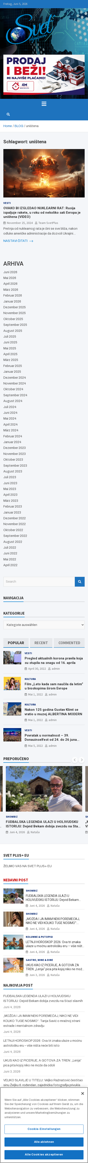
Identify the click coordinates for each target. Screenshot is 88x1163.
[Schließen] (83, 1095)
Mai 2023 (9, 489)
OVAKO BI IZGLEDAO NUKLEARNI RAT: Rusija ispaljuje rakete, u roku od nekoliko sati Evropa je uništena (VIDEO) (42, 212)
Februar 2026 (12, 295)
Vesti (7, 203)
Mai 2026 (9, 278)
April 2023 (10, 494)
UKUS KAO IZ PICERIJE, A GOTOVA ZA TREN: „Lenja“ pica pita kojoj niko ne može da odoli (55, 969)
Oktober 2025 (13, 319)
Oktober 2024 (13, 389)
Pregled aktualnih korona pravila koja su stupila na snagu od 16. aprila (54, 660)
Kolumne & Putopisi (39, 936)
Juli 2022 (9, 547)
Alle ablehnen (44, 1143)
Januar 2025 (12, 371)
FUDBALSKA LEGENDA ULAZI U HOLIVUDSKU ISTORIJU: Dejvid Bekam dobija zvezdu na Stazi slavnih (43, 826)
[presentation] (75, 760)
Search (80, 582)
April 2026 (10, 283)
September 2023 (15, 465)
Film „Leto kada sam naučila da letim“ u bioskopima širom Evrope (54, 686)
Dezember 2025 (14, 307)
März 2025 (10, 360)
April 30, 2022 (37, 669)
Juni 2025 (10, 342)
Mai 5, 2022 (35, 746)
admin (56, 669)
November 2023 (14, 454)
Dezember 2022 (14, 518)
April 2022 (10, 565)
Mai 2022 (9, 559)
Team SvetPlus (48, 223)
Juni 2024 (10, 412)
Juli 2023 (9, 477)
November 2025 (14, 313)
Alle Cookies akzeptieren (44, 1156)
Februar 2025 (12, 366)
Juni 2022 (10, 553)
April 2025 (10, 354)
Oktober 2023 (13, 459)
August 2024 (12, 401)
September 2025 (15, 325)
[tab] (16, 643)
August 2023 (12, 471)
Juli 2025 (9, 336)
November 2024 (14, 383)
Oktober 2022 (13, 530)
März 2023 (10, 500)
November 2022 (14, 524)
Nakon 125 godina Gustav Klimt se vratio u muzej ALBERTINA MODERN (53, 712)
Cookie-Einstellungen (44, 1130)
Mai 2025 (9, 348)
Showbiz (12, 816)
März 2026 (10, 289)
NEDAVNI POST (15, 880)
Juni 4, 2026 (17, 832)
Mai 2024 (9, 418)
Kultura (30, 679)
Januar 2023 (12, 512)
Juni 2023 (10, 483)
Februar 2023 (12, 506)
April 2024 (10, 424)
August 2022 (12, 542)
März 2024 (10, 430)
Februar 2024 (12, 436)
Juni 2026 (10, 272)
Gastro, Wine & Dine (39, 960)
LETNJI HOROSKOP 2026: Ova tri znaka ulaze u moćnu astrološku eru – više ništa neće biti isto (55, 946)
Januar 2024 (12, 442)
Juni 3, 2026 (37, 975)
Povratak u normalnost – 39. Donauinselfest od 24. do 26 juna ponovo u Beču (51, 739)
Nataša (35, 832)
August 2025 (12, 331)
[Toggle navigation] (44, 104)
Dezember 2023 (14, 448)
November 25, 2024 (20, 223)
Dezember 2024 (14, 377)
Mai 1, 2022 (35, 694)
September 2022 (15, 536)
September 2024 (15, 395)
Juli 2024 (9, 407)
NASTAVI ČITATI (18, 241)
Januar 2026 (12, 301)
